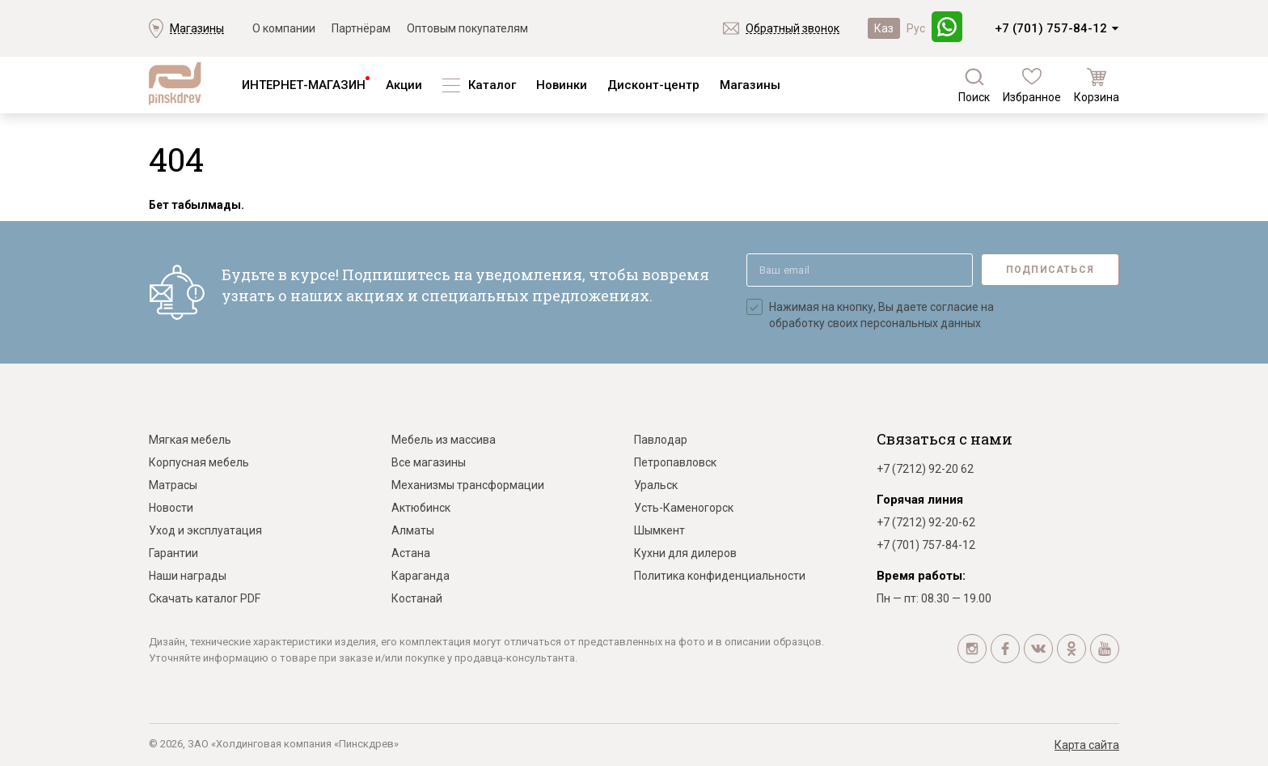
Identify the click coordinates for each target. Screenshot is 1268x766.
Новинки (561, 85)
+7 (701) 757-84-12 (1051, 28)
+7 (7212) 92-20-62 (926, 522)
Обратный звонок (792, 28)
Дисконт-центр (653, 85)
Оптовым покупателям (467, 28)
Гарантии (173, 553)
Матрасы (173, 485)
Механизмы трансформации (467, 485)
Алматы (412, 530)
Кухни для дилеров (685, 553)
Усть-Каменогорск (683, 507)
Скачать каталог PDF (204, 598)
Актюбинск (420, 507)
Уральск (656, 485)
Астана (410, 553)
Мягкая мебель (190, 439)
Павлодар (660, 439)
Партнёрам (361, 28)
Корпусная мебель (199, 462)
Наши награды (187, 575)
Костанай (416, 598)
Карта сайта (1087, 744)
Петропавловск (675, 462)
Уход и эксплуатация (205, 530)
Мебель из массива (443, 439)
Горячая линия (920, 499)
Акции (404, 85)
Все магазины (428, 462)
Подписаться (1050, 269)
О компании (283, 28)
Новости (171, 507)
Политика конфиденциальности (719, 575)
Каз (884, 28)
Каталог (492, 85)
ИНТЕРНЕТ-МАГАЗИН (304, 85)
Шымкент (659, 530)
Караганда (420, 575)
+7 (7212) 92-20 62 (925, 468)
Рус (916, 28)
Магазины (197, 28)
